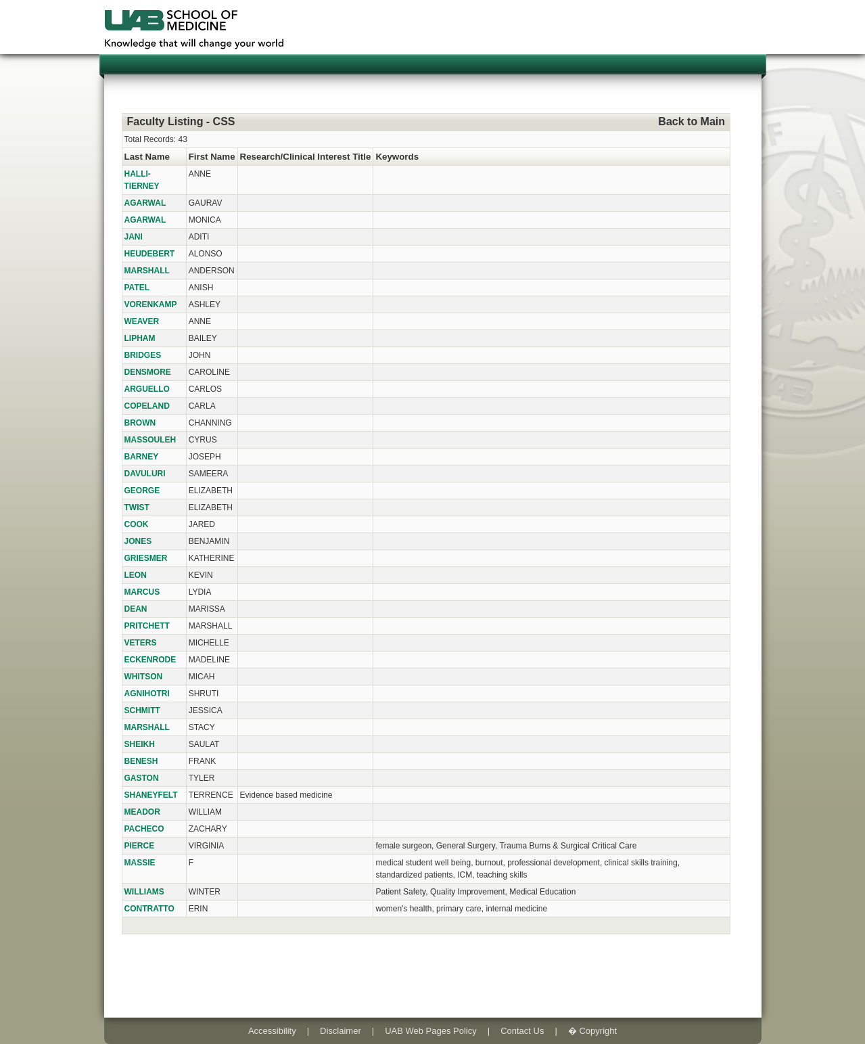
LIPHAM (140, 338)
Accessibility (272, 1031)
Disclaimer (340, 1031)
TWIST (136, 507)
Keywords (397, 157)
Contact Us (522, 1031)
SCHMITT (142, 710)
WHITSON (143, 676)
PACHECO (144, 829)
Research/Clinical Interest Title (305, 157)
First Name (212, 157)
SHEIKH (139, 744)
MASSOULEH (150, 440)
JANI (133, 237)
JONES (138, 541)
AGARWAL (145, 203)
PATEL (137, 287)
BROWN (140, 423)
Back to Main (691, 121)
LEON (135, 575)
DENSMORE (147, 372)
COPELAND (147, 406)
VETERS (140, 643)
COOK (136, 524)
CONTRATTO (149, 908)
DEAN (135, 609)
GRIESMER (146, 558)
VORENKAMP (150, 304)
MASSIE (140, 862)
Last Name (147, 157)
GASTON (141, 778)
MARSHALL (147, 270)
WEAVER (142, 321)
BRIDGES (143, 355)
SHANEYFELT (151, 795)
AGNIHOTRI (147, 693)
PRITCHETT (147, 626)
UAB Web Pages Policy (431, 1031)
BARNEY (141, 456)
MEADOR (142, 812)
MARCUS (142, 592)
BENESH (141, 761)
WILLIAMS (144, 892)
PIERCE (139, 845)
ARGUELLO (147, 389)
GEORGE (142, 490)
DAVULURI (145, 473)
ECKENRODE (150, 659)
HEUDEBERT (149, 253)
